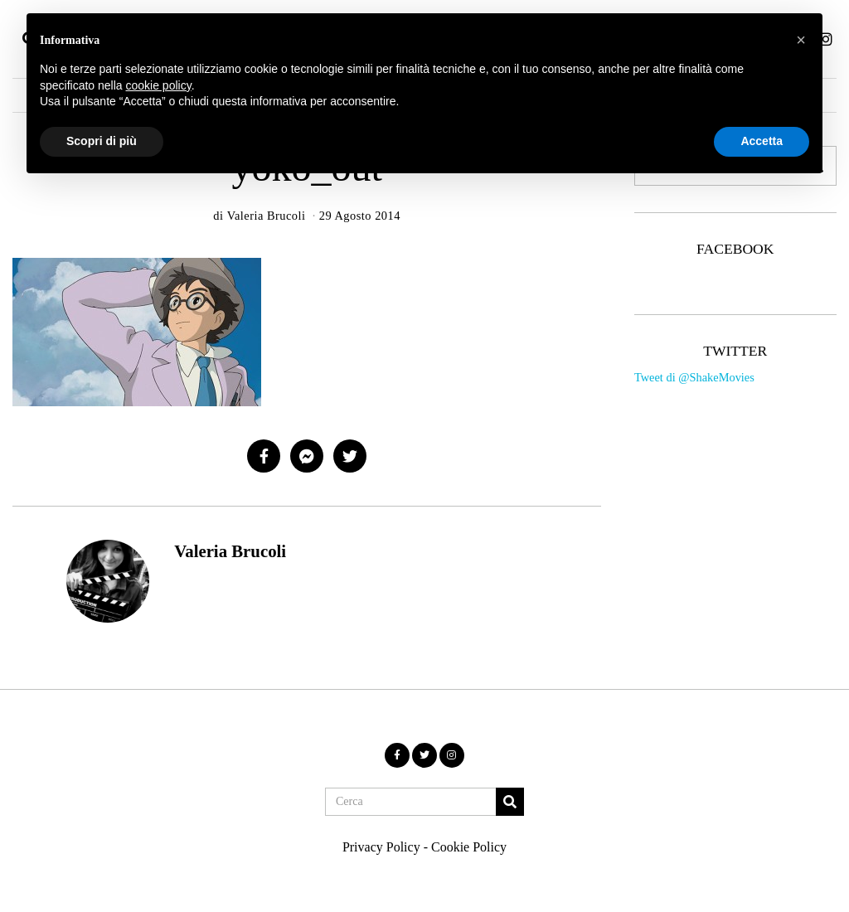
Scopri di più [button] (101, 141)
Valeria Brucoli (230, 550)
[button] (510, 802)
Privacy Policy (381, 847)
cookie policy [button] (159, 85)
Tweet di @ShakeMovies (694, 377)
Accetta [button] (761, 141)
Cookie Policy (469, 847)
